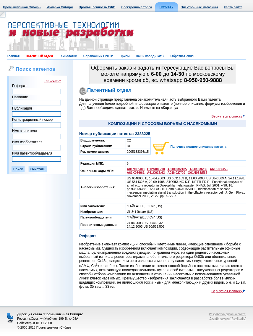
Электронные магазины (199, 7)
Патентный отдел (39, 56)
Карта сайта (233, 7)
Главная (13, 56)
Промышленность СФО (97, 7)
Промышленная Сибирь (21, 7)
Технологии (68, 56)
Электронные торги (136, 7)
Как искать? (52, 81)
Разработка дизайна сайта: (227, 314)
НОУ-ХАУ (166, 7)
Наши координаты (150, 56)
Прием (124, 56)
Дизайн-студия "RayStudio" (228, 318)
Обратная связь (183, 56)
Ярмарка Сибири (59, 7)
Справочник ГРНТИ (98, 56)
